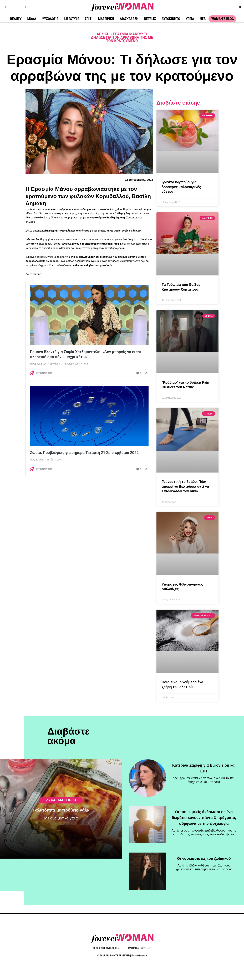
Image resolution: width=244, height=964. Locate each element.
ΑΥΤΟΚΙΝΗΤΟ (171, 19)
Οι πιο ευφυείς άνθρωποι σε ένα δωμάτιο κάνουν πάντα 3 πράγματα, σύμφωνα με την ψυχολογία (204, 815)
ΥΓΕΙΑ (190, 19)
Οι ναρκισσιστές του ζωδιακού (203, 856)
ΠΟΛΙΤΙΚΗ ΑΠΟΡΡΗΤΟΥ (138, 948)
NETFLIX (150, 19)
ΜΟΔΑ (31, 19)
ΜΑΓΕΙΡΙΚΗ (106, 19)
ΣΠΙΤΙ (88, 19)
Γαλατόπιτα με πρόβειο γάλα (61, 825)
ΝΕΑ (203, 19)
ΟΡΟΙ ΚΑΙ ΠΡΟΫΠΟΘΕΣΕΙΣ (106, 948)
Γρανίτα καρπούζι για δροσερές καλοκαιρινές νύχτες (181, 187)
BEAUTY (16, 19)
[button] (240, 7)
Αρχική (103, 34)
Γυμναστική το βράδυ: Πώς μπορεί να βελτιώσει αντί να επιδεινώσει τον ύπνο (185, 486)
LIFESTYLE (71, 19)
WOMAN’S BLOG (222, 19)
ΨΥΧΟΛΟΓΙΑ (50, 19)
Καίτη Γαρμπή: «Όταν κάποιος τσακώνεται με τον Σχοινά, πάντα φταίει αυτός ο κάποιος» (95, 230)
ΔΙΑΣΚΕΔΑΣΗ (129, 19)
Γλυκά (50, 815)
